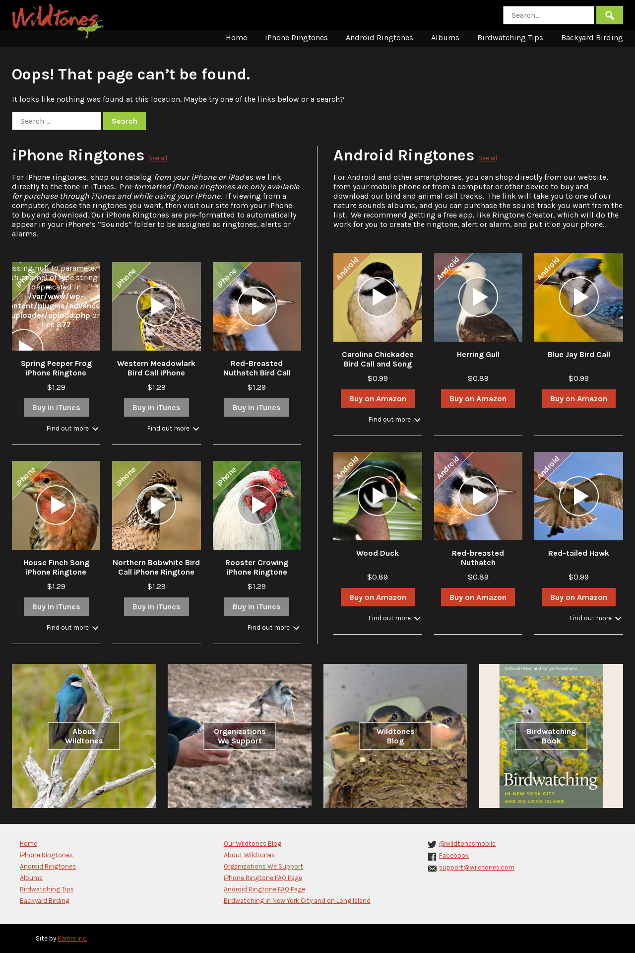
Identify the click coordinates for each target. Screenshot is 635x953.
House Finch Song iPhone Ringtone (56, 567)
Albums (445, 37)
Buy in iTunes (56, 407)
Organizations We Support (240, 736)
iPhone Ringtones (296, 37)
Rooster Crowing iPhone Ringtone (256, 567)
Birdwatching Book (551, 736)
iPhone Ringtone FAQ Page (263, 877)
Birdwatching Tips (510, 37)
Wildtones (59, 21)
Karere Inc (72, 938)
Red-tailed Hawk (578, 553)
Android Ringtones (379, 37)
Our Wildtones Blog (252, 843)
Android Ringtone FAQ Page (264, 889)
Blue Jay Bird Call (579, 354)
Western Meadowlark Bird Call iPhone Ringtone (156, 373)
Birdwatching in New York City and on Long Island (297, 900)
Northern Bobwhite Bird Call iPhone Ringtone (156, 567)
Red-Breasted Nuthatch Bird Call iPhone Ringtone (257, 373)
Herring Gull (478, 354)
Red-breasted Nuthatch (478, 557)
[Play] (24, 349)
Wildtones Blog (396, 736)
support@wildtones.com (476, 867)
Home (236, 37)
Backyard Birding (592, 37)
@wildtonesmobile (467, 843)
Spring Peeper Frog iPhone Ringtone (56, 368)
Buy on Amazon (377, 398)
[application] (24, 349)
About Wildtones (84, 736)
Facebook (454, 855)
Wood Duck (377, 553)
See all (157, 158)
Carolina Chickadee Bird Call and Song (378, 359)
